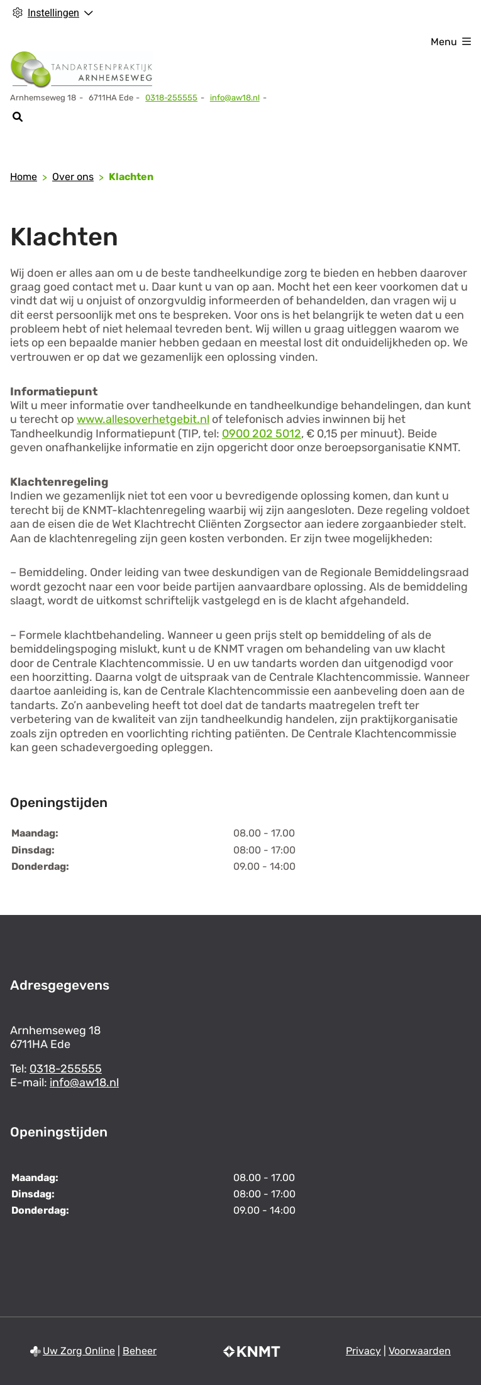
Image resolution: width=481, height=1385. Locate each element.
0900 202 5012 (261, 434)
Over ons (73, 177)
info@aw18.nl (235, 97)
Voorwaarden (420, 1351)
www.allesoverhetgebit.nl (143, 419)
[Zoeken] (17, 117)
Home (23, 177)
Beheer (140, 1351)
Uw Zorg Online (79, 1351)
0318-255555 (66, 1069)
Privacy (363, 1351)
